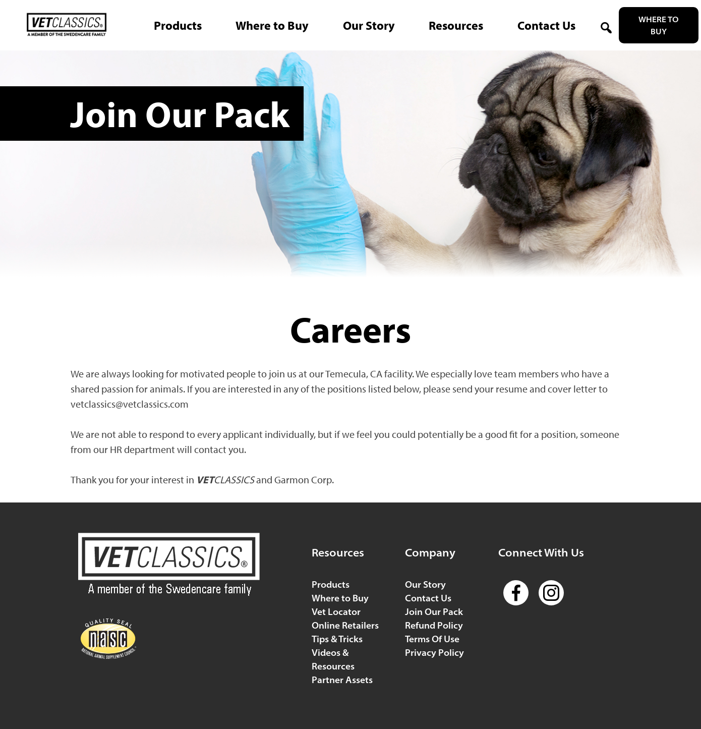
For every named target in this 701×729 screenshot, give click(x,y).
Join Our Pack (434, 612)
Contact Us (428, 598)
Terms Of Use (432, 639)
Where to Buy (658, 25)
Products (330, 584)
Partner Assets (342, 680)
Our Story (425, 584)
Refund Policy (434, 625)
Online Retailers (345, 625)
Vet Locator (336, 612)
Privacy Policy (434, 652)
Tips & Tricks (337, 639)
